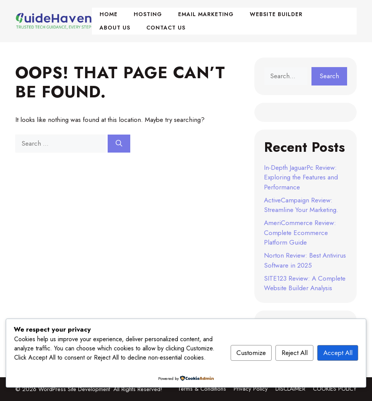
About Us (115, 27)
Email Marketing (206, 14)
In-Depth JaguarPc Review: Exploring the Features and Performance (301, 177)
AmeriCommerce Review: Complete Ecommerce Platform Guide (300, 232)
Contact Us (165, 27)
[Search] (119, 144)
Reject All (295, 352)
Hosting (148, 14)
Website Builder (276, 14)
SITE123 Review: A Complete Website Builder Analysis (305, 283)
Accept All (337, 352)
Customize (251, 352)
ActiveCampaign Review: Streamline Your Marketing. (301, 205)
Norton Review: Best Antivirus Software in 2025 (305, 260)
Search (329, 76)
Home (109, 14)
